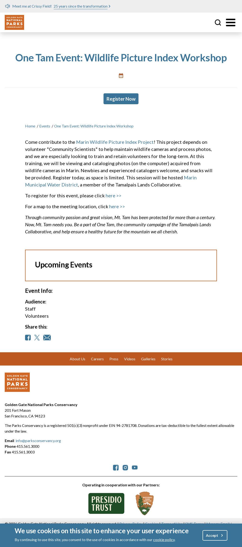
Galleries (148, 359)
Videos (129, 359)
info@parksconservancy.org (38, 440)
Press (113, 359)
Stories (167, 359)
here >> (113, 195)
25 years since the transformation (81, 6)
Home (30, 126)
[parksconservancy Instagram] (125, 467)
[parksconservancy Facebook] (116, 467)
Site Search (218, 22)
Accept (212, 535)
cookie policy (164, 539)
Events (44, 126)
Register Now (121, 99)
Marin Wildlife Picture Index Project (115, 142)
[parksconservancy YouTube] (135, 467)
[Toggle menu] (230, 22)
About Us (77, 359)
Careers (97, 359)
